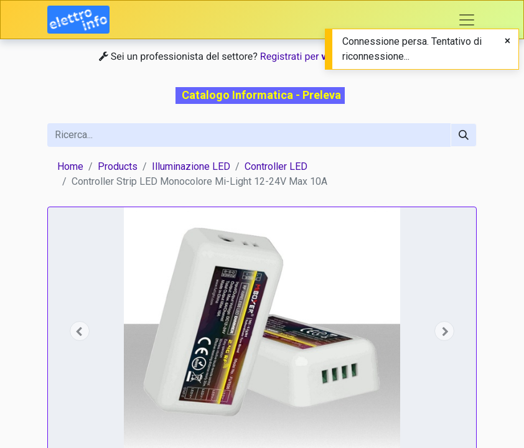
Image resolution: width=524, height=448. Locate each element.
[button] (79, 331)
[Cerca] (464, 135)
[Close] (507, 41)
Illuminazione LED (191, 166)
